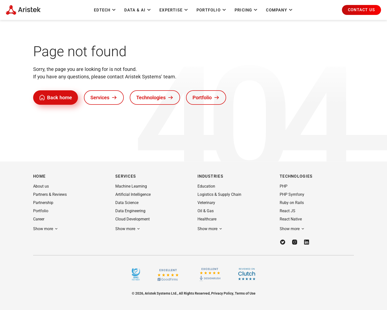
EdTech (105, 9)
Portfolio (211, 9)
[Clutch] (247, 274)
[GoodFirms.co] (168, 274)
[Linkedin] (307, 242)
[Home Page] (23, 10)
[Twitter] (283, 242)
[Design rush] (210, 274)
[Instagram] (295, 242)
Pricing (246, 9)
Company (279, 9)
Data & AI (137, 9)
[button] (361, 10)
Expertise (174, 9)
